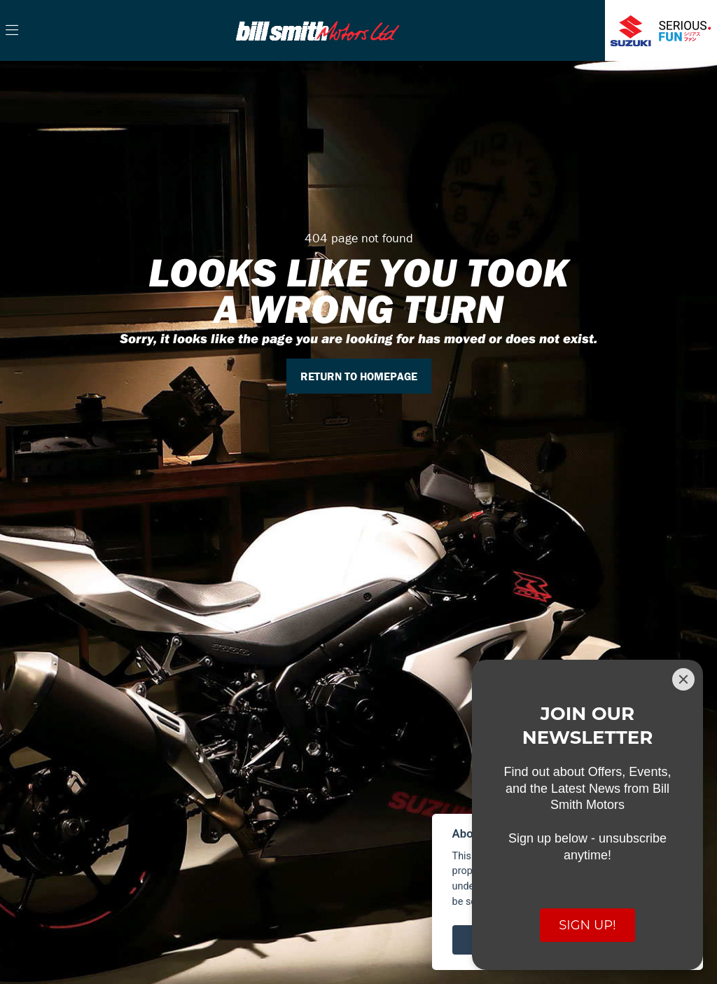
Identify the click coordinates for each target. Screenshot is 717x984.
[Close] (683, 679)
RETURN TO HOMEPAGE (358, 376)
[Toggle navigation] (12, 30)
